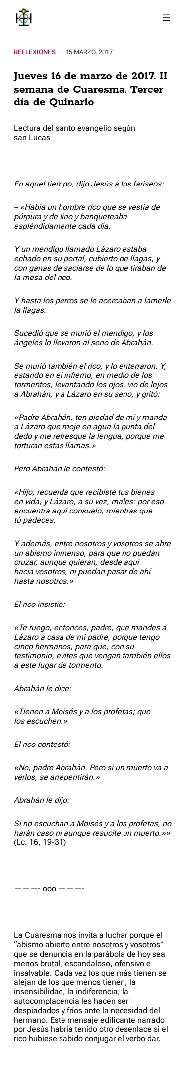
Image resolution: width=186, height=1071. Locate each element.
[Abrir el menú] (166, 17)
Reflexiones (35, 52)
